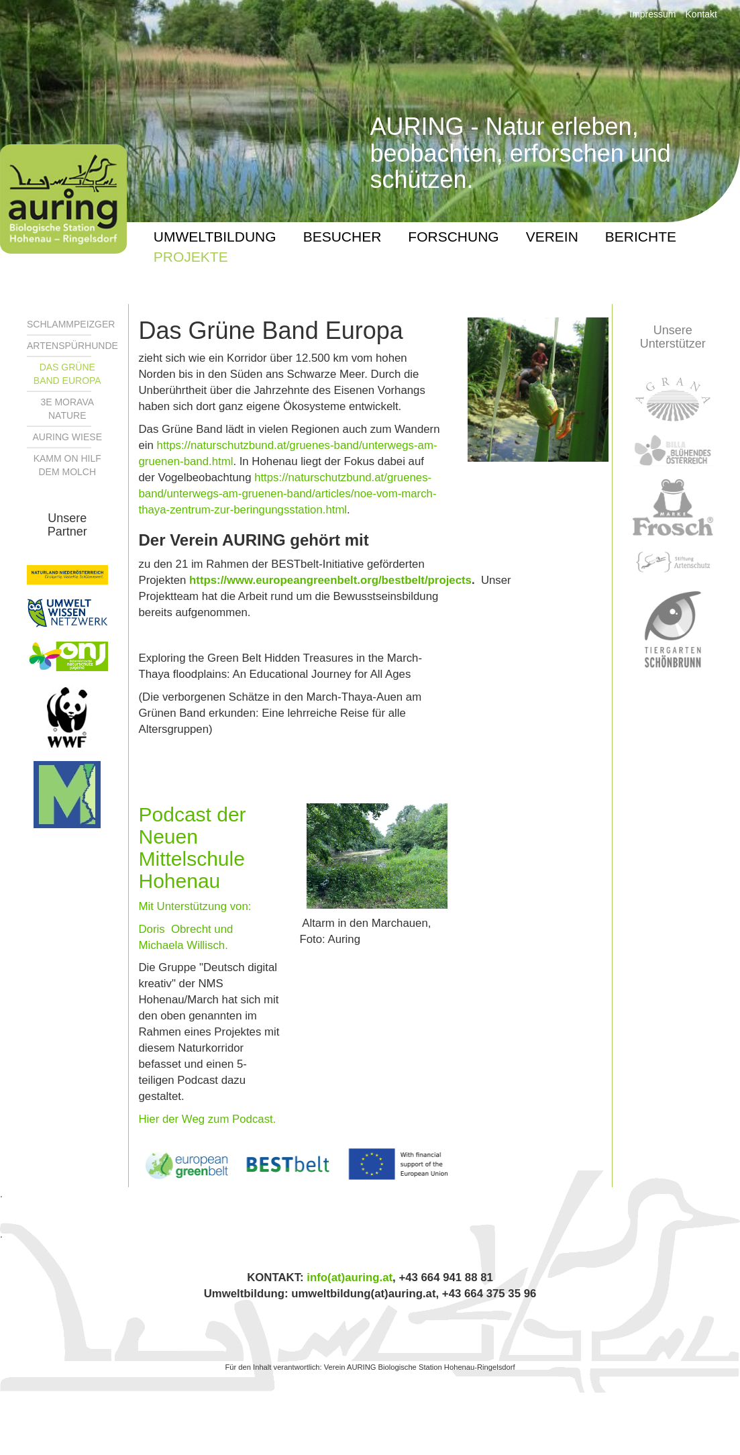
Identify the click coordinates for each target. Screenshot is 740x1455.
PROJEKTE (191, 256)
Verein (552, 236)
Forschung (453, 236)
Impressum (652, 14)
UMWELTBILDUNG (215, 236)
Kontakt (701, 14)
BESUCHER (342, 236)
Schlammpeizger (71, 324)
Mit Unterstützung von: (197, 906)
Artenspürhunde (72, 345)
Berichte (640, 236)
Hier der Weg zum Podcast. (207, 1119)
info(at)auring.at (349, 1277)
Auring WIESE (67, 437)
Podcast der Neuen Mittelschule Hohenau (192, 847)
